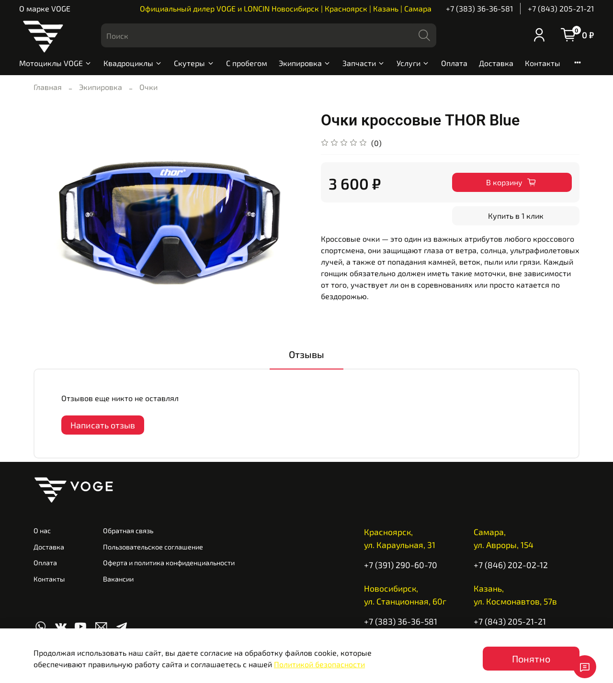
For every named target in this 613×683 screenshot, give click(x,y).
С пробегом (246, 62)
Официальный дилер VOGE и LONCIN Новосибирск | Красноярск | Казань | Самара (285, 8)
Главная (48, 86)
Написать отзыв (102, 425)
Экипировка (305, 62)
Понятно (531, 658)
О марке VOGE (44, 8)
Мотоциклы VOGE (55, 62)
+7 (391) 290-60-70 (400, 565)
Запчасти (363, 62)
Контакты (542, 62)
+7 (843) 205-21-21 (561, 8)
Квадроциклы (132, 62)
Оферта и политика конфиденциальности (169, 563)
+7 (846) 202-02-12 (511, 565)
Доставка (496, 62)
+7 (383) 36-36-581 (479, 8)
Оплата (454, 62)
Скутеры (194, 62)
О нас (42, 530)
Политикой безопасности (319, 664)
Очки (148, 86)
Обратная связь (128, 530)
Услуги (413, 62)
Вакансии (118, 579)
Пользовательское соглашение (153, 547)
